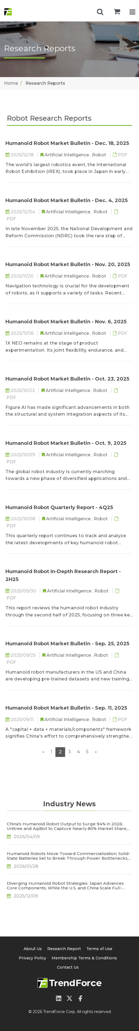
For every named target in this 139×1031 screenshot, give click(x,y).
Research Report (64, 948)
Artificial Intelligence (67, 154)
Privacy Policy (32, 958)
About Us (33, 948)
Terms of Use (99, 948)
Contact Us (68, 967)
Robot (99, 154)
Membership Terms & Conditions (84, 958)
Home (11, 83)
